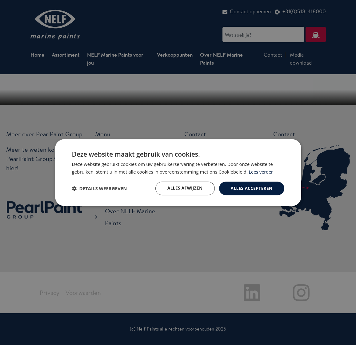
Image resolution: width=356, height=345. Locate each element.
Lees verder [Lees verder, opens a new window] (261, 171)
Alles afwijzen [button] (183, 188)
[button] (99, 188)
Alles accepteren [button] (251, 188)
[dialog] (178, 172)
